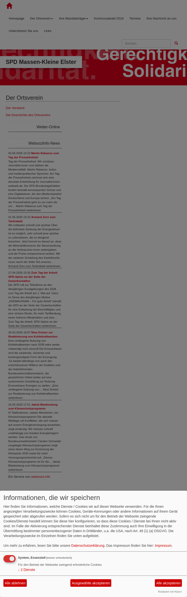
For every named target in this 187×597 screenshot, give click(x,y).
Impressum (163, 545)
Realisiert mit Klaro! (170, 591)
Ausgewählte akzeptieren (91, 583)
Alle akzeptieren (168, 583)
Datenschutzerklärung (87, 545)
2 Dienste (26, 570)
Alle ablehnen (15, 583)
